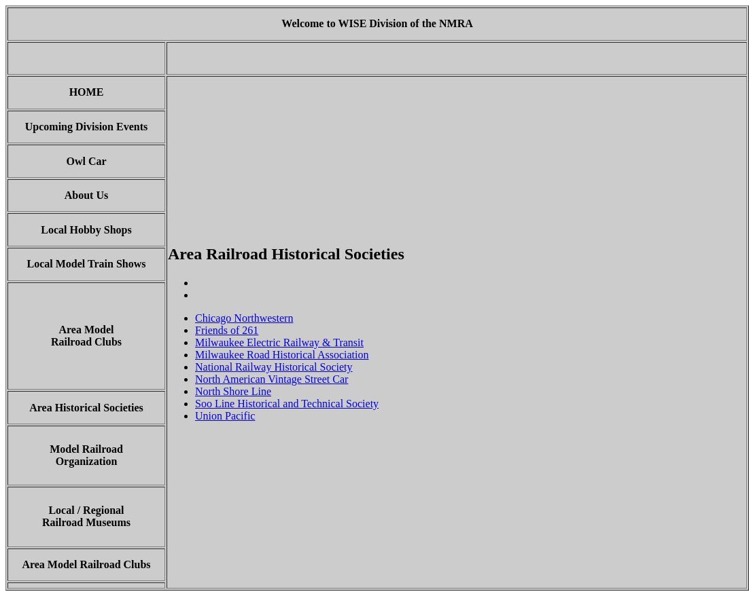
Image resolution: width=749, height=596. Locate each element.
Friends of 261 (226, 330)
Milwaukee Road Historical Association (282, 354)
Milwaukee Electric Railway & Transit (279, 342)
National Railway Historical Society (274, 367)
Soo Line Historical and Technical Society (287, 403)
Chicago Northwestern (244, 318)
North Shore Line (233, 391)
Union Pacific (225, 416)
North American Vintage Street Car (271, 379)
